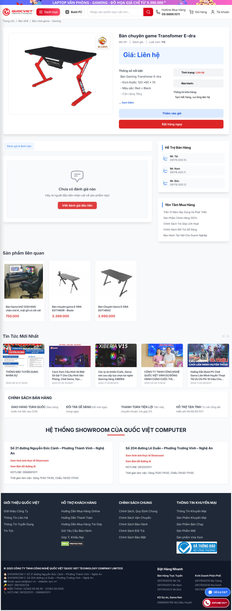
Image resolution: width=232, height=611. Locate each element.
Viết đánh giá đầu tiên (77, 210)
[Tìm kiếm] (148, 12)
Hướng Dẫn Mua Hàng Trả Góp (81, 524)
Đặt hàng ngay (172, 124)
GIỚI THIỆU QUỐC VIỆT (22, 503)
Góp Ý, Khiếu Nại (72, 537)
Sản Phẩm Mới (186, 531)
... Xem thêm (126, 102)
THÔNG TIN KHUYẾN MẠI (197, 503)
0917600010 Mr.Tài (168, 580)
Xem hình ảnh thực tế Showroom (29, 460)
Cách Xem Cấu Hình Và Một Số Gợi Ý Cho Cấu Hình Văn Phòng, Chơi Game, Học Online (68, 380)
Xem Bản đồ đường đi (23, 466)
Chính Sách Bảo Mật (132, 537)
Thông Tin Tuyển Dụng (19, 524)
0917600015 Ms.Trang (208, 580)
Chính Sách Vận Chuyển (135, 517)
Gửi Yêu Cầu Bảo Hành (76, 531)
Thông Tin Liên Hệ (16, 517)
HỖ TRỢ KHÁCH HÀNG (78, 503)
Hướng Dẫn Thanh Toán (76, 517)
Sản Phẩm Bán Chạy (190, 524)
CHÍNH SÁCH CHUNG (135, 503)
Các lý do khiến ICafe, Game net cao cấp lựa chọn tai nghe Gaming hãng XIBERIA (115, 380)
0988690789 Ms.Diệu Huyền (174, 602)
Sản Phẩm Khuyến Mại (191, 517)
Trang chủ (8, 20)
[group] (116, 2)
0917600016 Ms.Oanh (208, 585)
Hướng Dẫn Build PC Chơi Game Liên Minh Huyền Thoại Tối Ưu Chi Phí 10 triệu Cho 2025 (207, 380)
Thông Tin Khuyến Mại (191, 511)
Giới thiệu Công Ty (16, 511)
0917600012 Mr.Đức (169, 589)
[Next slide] (227, 340)
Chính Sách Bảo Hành (133, 524)
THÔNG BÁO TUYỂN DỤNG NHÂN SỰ (22, 378)
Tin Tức (9, 531)
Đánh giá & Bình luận (19, 150)
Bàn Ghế (23, 20)
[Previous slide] (223, 340)
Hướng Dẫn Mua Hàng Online (80, 511)
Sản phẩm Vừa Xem (190, 537)
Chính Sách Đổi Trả (131, 531)
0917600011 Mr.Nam (169, 585)
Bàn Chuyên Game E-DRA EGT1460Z (113, 313)
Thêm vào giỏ (171, 113)
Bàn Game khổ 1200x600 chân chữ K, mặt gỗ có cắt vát (23, 313)
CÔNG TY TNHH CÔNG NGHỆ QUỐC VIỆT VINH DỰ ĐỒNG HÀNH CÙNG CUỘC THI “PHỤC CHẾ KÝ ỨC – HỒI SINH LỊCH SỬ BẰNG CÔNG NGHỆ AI (161, 380)
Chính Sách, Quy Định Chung (138, 511)
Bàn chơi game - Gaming (46, 20)
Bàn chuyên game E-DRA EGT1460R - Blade (67, 313)
